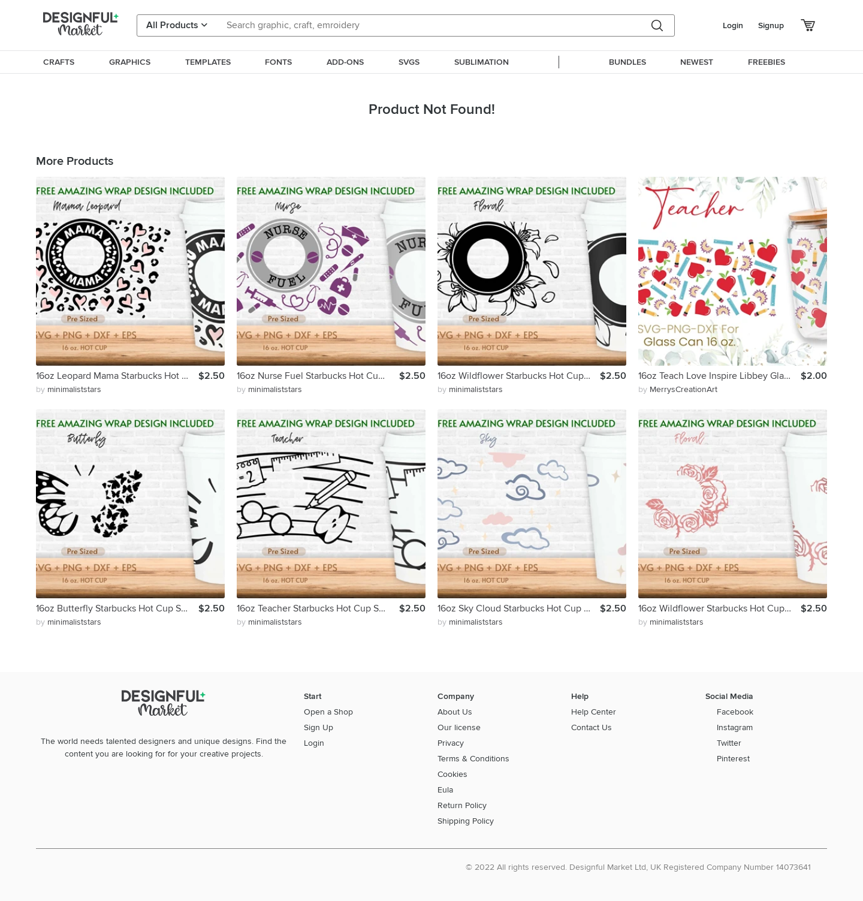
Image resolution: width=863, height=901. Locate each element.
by (68, 389)
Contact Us (591, 727)
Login (733, 25)
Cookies (452, 774)
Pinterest (733, 759)
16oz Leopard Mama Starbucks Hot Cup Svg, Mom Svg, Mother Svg (117, 376)
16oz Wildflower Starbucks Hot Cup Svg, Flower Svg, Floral (518, 376)
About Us (454, 712)
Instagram (735, 727)
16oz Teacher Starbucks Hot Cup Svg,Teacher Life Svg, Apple (318, 608)
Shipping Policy (465, 821)
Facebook (735, 712)
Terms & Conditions (473, 759)
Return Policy (462, 805)
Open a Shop (328, 712)
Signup (771, 25)
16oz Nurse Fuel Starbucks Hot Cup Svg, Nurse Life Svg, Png (318, 376)
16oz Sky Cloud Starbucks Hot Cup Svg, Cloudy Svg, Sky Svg (518, 608)
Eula (445, 790)
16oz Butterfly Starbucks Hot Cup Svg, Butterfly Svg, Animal (117, 608)
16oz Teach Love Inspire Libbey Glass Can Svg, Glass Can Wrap (719, 376)
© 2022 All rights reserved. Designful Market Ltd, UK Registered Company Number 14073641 (638, 867)
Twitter (729, 743)
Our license (459, 727)
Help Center (593, 712)
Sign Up (318, 727)
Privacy (450, 743)
